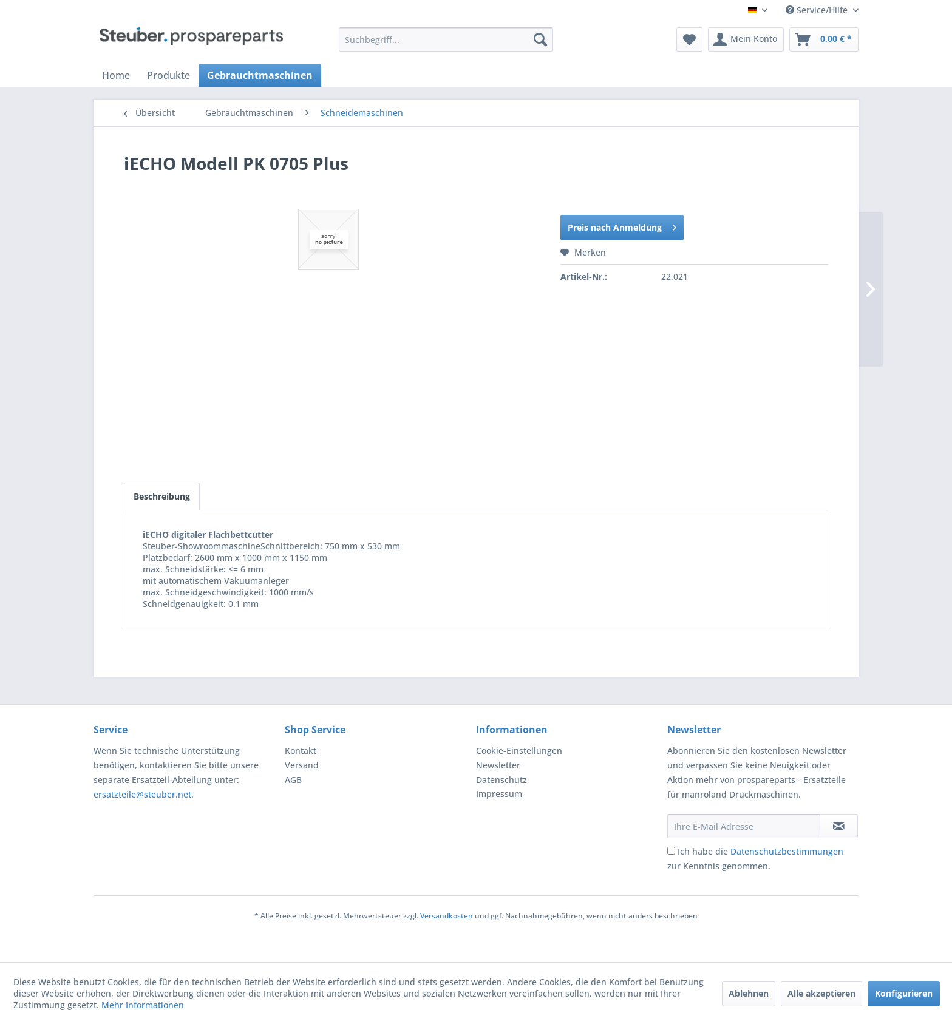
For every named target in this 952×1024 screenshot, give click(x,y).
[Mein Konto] (746, 39)
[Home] (115, 75)
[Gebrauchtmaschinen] (260, 75)
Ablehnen (749, 993)
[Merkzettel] (689, 39)
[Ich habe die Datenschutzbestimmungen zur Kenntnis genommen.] (671, 851)
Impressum (499, 793)
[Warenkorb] (823, 39)
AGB (293, 779)
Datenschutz (501, 779)
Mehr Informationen (142, 1005)
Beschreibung (162, 496)
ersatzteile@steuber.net (142, 794)
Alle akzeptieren (821, 993)
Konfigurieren (904, 993)
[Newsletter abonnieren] (839, 826)
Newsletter (498, 765)
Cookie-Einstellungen (519, 750)
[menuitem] (446, 39)
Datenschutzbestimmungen (786, 851)
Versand (302, 765)
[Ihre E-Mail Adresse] (743, 826)
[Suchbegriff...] (446, 39)
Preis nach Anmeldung (622, 225)
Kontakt (300, 750)
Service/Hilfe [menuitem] (818, 10)
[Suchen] (540, 39)
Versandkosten (446, 915)
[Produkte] (168, 75)
